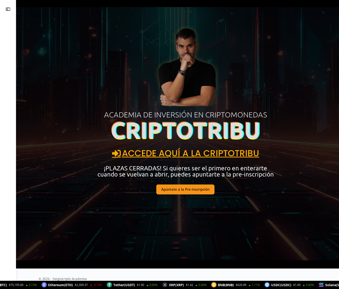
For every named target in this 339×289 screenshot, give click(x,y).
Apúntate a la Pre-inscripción (177, 189)
